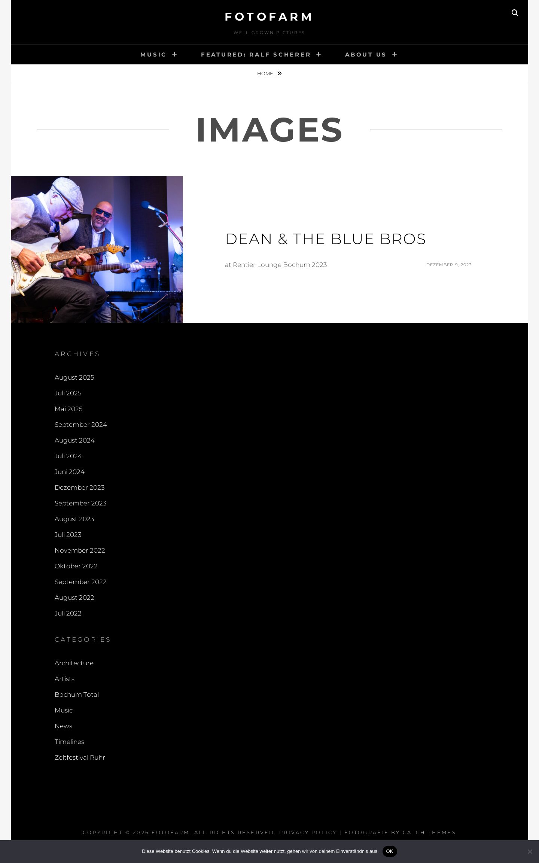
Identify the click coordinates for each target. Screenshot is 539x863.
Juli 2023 (68, 534)
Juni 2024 (70, 471)
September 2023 (80, 503)
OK (389, 851)
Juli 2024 (68, 456)
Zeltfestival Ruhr (80, 757)
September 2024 (81, 424)
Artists (64, 679)
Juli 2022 (68, 613)
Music (153, 54)
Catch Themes (429, 832)
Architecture (74, 663)
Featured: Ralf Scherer (256, 54)
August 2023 (74, 519)
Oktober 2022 (76, 566)
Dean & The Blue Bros (325, 239)
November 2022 (80, 550)
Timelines (69, 741)
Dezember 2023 (79, 487)
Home (265, 73)
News (63, 726)
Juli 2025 (68, 393)
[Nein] (529, 851)
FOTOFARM (269, 17)
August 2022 (74, 597)
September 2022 (81, 582)
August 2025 (74, 377)
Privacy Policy (308, 832)
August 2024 (75, 440)
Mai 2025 (68, 409)
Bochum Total (77, 694)
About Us (366, 54)
